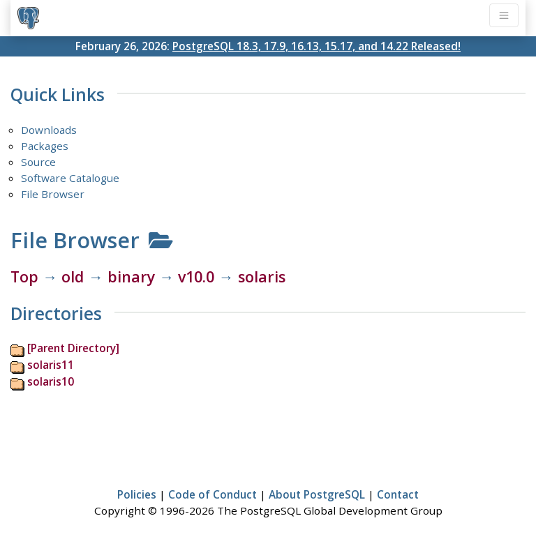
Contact (398, 494)
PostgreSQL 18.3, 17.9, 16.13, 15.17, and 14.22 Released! (316, 46)
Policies (136, 494)
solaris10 (50, 381)
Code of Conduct (212, 494)
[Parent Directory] (73, 348)
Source (38, 162)
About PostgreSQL (317, 494)
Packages (44, 146)
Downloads (49, 130)
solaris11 (50, 365)
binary (131, 276)
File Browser (52, 194)
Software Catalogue (70, 178)
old (72, 276)
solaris (261, 276)
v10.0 (196, 276)
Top (24, 276)
